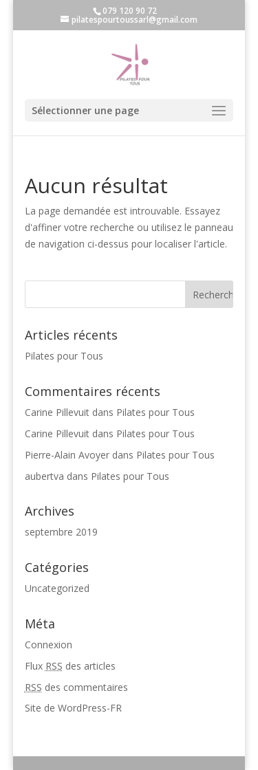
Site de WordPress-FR (73, 707)
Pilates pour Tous (64, 355)
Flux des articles (70, 665)
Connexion (48, 644)
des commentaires (76, 687)
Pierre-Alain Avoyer (67, 454)
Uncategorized (57, 588)
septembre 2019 (61, 531)
